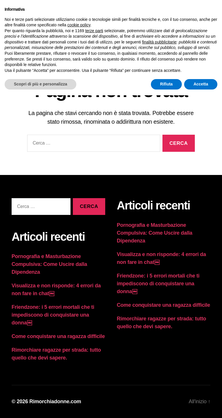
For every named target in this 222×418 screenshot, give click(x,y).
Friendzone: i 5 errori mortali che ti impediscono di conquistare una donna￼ (53, 315)
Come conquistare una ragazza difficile (58, 336)
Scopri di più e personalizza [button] (40, 84)
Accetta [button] (200, 84)
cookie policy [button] (78, 25)
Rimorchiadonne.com (55, 401)
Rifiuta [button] (166, 84)
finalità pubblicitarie (159, 42)
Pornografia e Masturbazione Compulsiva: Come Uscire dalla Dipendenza (49, 264)
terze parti (94, 30)
